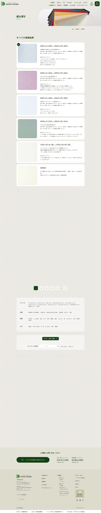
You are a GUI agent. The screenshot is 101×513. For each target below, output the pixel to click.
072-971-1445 (62, 460)
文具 (48, 318)
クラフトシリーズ (32, 304)
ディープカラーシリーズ (70, 303)
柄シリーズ (48, 303)
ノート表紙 (36, 318)
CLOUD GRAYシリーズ (74, 304)
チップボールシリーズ (42, 304)
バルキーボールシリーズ (63, 304)
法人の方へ (77, 481)
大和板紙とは (52, 5)
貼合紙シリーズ (31, 306)
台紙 (41, 318)
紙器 (56, 318)
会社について (61, 477)
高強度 (56, 326)
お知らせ (59, 2)
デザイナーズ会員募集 (80, 477)
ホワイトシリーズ (41, 303)
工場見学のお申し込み (64, 489)
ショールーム (62, 481)
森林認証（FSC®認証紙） (33, 312)
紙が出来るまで (62, 487)
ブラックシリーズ (32, 303)
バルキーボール (63, 346)
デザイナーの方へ (79, 475)
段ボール (66, 312)
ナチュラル (47, 326)
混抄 (52, 326)
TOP (73, 29)
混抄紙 (29, 326)
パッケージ (60, 318)
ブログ (64, 2)
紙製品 (51, 318)
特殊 (71, 312)
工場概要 (61, 485)
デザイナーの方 (77, 2)
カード (44, 318)
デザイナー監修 (36, 326)
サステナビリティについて (64, 491)
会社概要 (61, 479)
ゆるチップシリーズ (52, 304)
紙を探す (59, 5)
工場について (61, 483)
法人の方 (85, 2)
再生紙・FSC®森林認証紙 (64, 493)
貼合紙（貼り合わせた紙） (52, 312)
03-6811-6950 (77, 460)
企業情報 (59, 475)
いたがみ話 (72, 5)
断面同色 (61, 312)
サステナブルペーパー (82, 5)
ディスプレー (69, 318)
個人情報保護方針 (20, 507)
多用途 (78, 318)
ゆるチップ (70, 346)
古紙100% (43, 312)
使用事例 (65, 5)
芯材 (74, 318)
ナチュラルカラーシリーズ (58, 303)
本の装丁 (30, 318)
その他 (37, 306)
